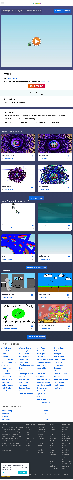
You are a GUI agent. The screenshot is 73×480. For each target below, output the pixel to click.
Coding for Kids (9, 11)
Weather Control (25, 348)
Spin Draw (58, 363)
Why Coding (42, 437)
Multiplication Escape (44, 391)
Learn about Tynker (62, 11)
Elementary (66, 439)
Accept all (23, 473)
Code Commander (26, 394)
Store (27, 451)
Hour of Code (54, 469)
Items (46, 414)
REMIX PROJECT (36, 86)
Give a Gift (41, 432)
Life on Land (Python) (44, 360)
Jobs (27, 437)
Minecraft (5, 414)
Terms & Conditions (32, 475)
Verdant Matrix (45, 329)
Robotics (4, 417)
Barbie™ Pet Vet (7, 360)
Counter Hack (6, 380)
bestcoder (44, 159)
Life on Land (23, 363)
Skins (46, 411)
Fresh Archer (45, 190)
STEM (56, 371)
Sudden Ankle (11, 78)
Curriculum (41, 430)
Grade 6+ (4, 357)
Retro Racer (40, 348)
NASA (56, 351)
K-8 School (65, 453)
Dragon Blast (6, 368)
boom (4, 225)
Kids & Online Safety (55, 475)
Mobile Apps (30, 439)
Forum (28, 448)
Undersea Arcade (60, 360)
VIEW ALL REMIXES (36, 198)
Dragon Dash (6, 377)
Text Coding (5, 420)
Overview (41, 428)
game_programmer (10, 329)
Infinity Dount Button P (46, 326)
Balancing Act (24, 351)
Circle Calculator (7, 326)
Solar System (41, 400)
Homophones (41, 388)
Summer (41, 453)
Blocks (46, 417)
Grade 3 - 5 (5, 354)
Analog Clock (59, 386)
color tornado (43, 156)
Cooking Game (24, 388)
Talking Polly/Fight (8, 295)
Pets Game (23, 386)
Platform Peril (41, 357)
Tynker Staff (45, 81)
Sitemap (28, 441)
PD (63, 460)
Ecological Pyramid (43, 386)
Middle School (67, 441)
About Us (29, 430)
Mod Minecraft (7, 386)
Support (28, 432)
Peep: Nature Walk (61, 380)
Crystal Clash (59, 348)
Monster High (24, 380)
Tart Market (8, 298)
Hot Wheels (5, 374)
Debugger (57, 368)
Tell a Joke (58, 354)
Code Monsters (7, 391)
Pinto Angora (8, 159)
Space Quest (23, 383)
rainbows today (44, 256)
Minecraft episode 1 (45, 295)
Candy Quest (6, 371)
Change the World (26, 391)
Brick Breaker (6, 388)
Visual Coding (6, 411)
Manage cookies (7, 473)
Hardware (58, 388)
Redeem (40, 435)
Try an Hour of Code (10, 344)
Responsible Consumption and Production (26, 374)
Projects (20, 11)
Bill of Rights (59, 383)
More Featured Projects (36, 337)
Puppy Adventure (43, 403)
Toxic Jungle (5, 383)
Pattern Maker (59, 366)
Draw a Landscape (43, 380)
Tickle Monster (24, 354)
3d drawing (42, 225)
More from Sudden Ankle (36, 268)
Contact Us (16, 477)
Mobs (46, 420)
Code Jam (53, 467)
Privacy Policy (43, 475)
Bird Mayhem (59, 357)
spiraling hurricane (8, 156)
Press (27, 435)
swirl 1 (4, 256)
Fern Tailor (44, 298)
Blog (27, 428)
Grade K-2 (5, 351)
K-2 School (65, 451)
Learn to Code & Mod (11, 407)
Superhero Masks (43, 383)
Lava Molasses (8, 190)
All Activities (6, 348)
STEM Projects (66, 464)
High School (66, 444)
